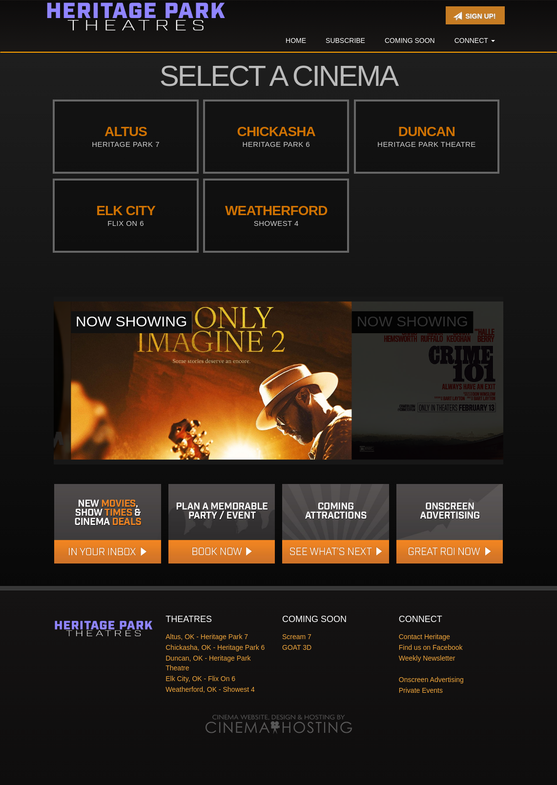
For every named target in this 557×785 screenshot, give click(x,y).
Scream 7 (296, 637)
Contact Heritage (424, 637)
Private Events (421, 690)
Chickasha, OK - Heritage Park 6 (215, 647)
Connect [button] (474, 40)
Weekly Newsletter (427, 658)
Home (296, 40)
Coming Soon (410, 40)
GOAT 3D (296, 647)
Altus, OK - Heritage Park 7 (206, 637)
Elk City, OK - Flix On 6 (200, 679)
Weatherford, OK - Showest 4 (210, 689)
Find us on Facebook (431, 647)
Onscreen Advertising (431, 680)
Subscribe (345, 40)
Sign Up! (474, 16)
